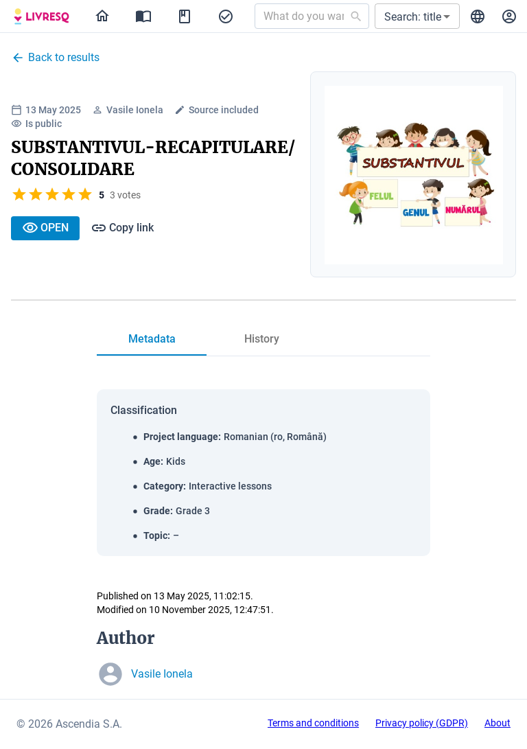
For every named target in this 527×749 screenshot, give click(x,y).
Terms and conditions (313, 722)
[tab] (152, 339)
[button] (417, 16)
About (497, 722)
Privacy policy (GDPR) (421, 722)
